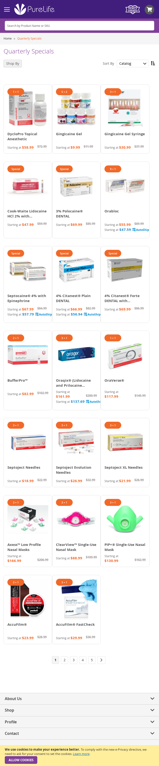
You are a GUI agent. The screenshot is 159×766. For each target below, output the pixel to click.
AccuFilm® (17, 624)
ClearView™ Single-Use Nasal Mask (76, 547)
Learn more (81, 754)
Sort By (108, 63)
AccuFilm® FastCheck (75, 624)
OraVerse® (114, 380)
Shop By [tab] (12, 63)
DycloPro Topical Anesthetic (22, 136)
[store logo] (34, 9)
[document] (79, 755)
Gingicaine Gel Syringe (124, 133)
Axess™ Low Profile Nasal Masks (24, 547)
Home (8, 38)
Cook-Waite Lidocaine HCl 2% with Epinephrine (27, 216)
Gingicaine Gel (69, 133)
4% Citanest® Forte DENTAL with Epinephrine (122, 300)
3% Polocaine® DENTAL (69, 214)
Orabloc (111, 211)
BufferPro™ (17, 380)
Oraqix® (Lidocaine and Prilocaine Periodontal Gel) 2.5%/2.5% (73, 388)
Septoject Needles (23, 467)
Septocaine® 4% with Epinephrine (26, 298)
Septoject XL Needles (123, 467)
